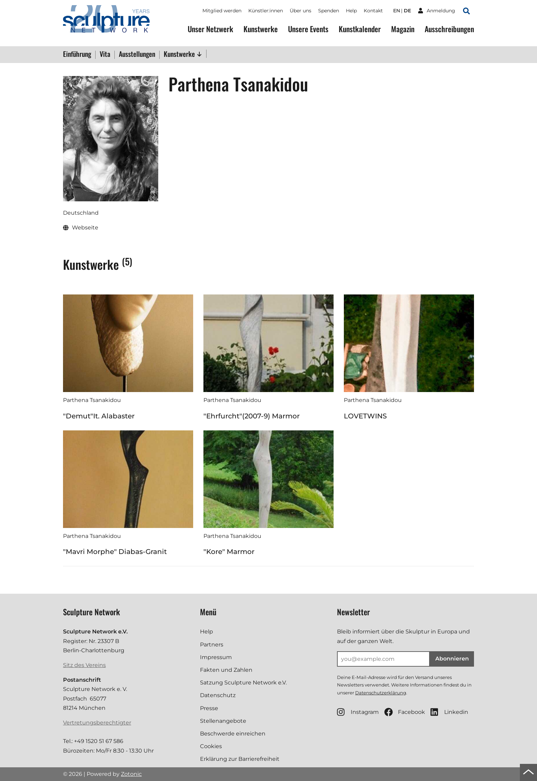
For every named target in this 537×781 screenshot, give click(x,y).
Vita (105, 54)
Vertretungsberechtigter (97, 722)
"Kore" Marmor (228, 551)
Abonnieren (452, 658)
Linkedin (449, 712)
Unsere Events (308, 29)
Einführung (77, 54)
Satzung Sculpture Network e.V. (243, 682)
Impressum (216, 657)
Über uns (300, 11)
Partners (211, 644)
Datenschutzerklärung (380, 692)
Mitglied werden (221, 11)
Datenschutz (218, 695)
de (407, 11)
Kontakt (373, 11)
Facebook (404, 712)
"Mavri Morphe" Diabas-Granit (115, 551)
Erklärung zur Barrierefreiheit (239, 759)
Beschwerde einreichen (232, 733)
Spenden (328, 11)
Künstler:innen (265, 11)
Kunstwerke (260, 29)
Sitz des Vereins (84, 665)
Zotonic (131, 774)
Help (351, 11)
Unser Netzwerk (210, 29)
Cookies (211, 746)
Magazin (402, 29)
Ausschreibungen (449, 29)
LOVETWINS (365, 416)
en (396, 11)
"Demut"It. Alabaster (99, 416)
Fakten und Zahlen (226, 670)
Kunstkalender (360, 29)
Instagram (358, 712)
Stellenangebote (223, 721)
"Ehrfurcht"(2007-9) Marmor (251, 416)
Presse (209, 708)
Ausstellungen (137, 54)
